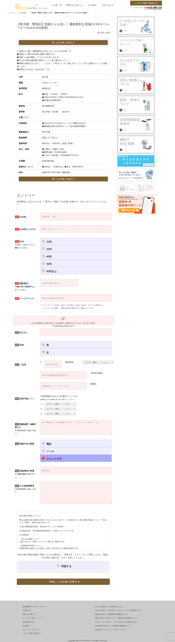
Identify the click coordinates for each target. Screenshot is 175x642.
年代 (25, 244)
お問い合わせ (108, 5)
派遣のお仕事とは (29, 614)
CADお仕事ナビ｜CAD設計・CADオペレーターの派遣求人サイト (119, 610)
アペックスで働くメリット (32, 618)
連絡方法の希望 (24, 443)
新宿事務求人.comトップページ (34, 606)
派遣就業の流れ (28, 622)
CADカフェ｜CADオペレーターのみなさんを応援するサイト (117, 622)
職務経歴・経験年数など (25, 429)
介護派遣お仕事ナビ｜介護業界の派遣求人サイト (113, 626)
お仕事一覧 (57, 5)
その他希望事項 (25, 488)
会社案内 (92, 5)
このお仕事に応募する (63, 42)
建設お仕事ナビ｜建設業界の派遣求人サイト (111, 614)
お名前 (20, 216)
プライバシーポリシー (31, 629)
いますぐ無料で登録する (146, 3)
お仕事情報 (22, 13)
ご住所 (20, 364)
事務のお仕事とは (74, 5)
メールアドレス (24, 298)
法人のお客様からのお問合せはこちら (109, 606)
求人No (21, 332)
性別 (19, 344)
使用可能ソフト (24, 398)
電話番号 (25, 286)
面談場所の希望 (25, 473)
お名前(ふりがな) (25, 229)
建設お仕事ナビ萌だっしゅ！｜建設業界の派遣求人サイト (116, 618)
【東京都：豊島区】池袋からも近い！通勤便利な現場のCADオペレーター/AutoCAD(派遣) (59, 13)
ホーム (11, 13)
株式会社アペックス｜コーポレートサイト (111, 629)
